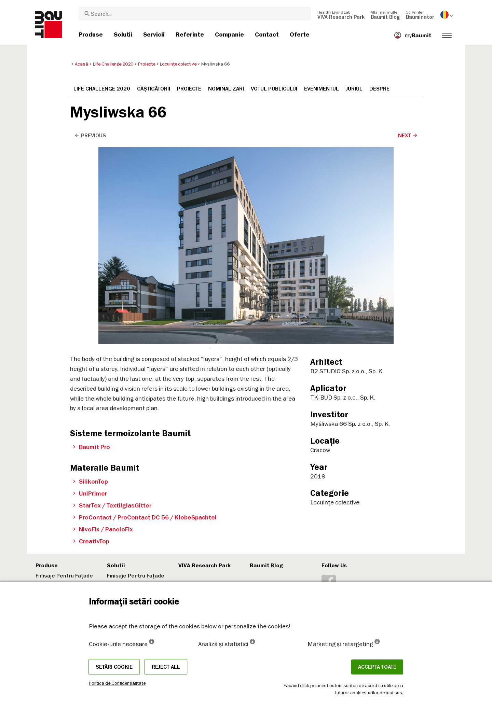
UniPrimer (90, 493)
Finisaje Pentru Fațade (64, 575)
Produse (47, 565)
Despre (379, 88)
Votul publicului (274, 88)
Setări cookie (114, 667)
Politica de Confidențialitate (117, 683)
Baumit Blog (266, 565)
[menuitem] (341, 15)
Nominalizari (226, 88)
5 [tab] (251, 152)
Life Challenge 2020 (101, 88)
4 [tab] (240, 152)
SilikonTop (90, 481)
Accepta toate (377, 667)
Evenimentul (321, 88)
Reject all (166, 667)
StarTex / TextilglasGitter (112, 505)
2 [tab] (220, 152)
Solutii (116, 565)
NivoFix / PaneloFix (103, 529)
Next (408, 135)
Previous (90, 135)
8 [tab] (281, 152)
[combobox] (195, 13)
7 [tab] (271, 152)
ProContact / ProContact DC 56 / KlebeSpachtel (145, 517)
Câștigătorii (153, 88)
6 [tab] (261, 152)
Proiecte (189, 88)
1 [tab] (210, 152)
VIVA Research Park (204, 565)
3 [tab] (230, 152)
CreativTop (91, 541)
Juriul (354, 88)
